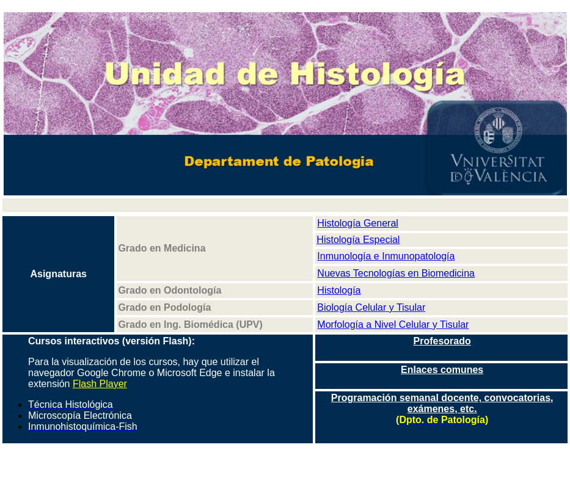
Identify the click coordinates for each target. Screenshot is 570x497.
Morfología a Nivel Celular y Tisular (393, 324)
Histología (338, 290)
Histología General (357, 223)
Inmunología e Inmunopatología (386, 256)
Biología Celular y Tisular (371, 307)
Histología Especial (358, 239)
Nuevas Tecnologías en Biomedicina (396, 273)
